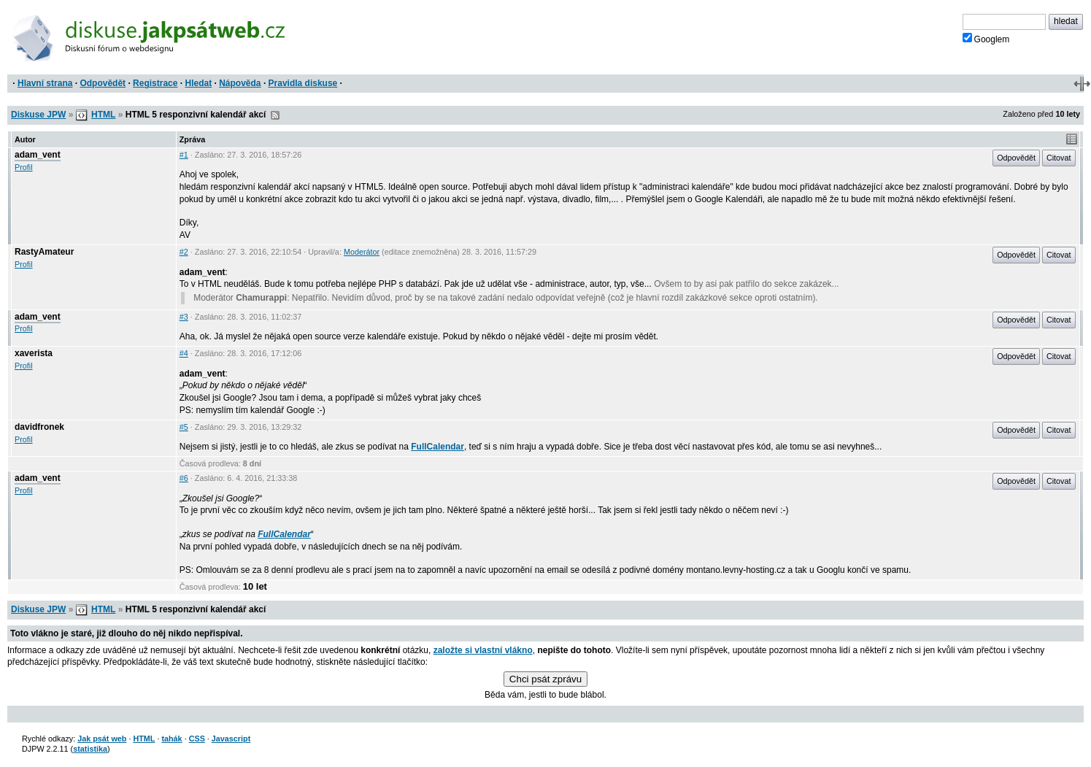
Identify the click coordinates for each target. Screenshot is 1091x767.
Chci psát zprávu (545, 679)
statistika (90, 748)
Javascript (231, 738)
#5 (184, 427)
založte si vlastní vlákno (483, 650)
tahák (171, 738)
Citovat (1058, 157)
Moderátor (361, 251)
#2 (184, 251)
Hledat (198, 83)
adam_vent (38, 155)
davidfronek (39, 427)
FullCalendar (437, 447)
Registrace (155, 83)
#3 (184, 316)
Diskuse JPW (38, 114)
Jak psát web (101, 738)
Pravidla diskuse (303, 83)
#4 (184, 353)
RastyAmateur (44, 252)
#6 (184, 478)
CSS (197, 738)
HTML (103, 114)
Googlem (986, 39)
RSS (275, 115)
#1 (184, 154)
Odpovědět (103, 83)
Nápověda (240, 83)
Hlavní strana (45, 83)
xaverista (34, 353)
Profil (24, 167)
